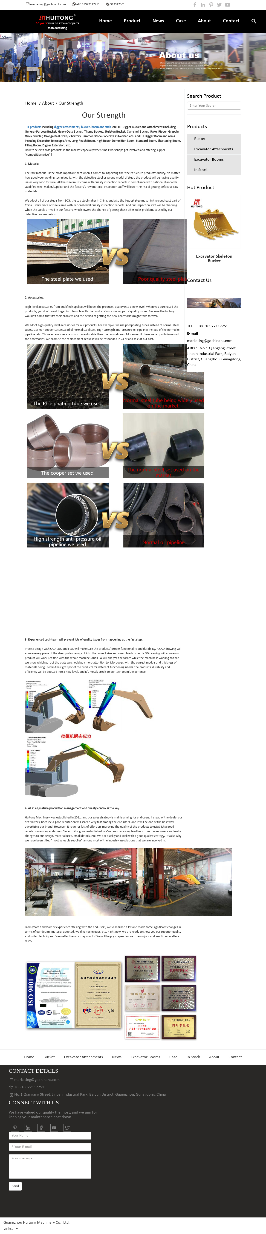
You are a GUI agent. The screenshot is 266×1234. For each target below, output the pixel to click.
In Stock (193, 1057)
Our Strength (71, 103)
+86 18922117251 (207, 326)
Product (132, 21)
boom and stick (101, 127)
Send (15, 1186)
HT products (33, 127)
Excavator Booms (145, 1057)
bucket (85, 127)
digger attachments (66, 127)
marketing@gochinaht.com (209, 337)
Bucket (49, 1057)
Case (181, 21)
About (204, 21)
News (158, 21)
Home (105, 21)
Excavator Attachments (83, 1057)
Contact (231, 21)
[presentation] (44, 1202)
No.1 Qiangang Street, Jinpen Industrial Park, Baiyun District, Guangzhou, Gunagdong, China (214, 356)
